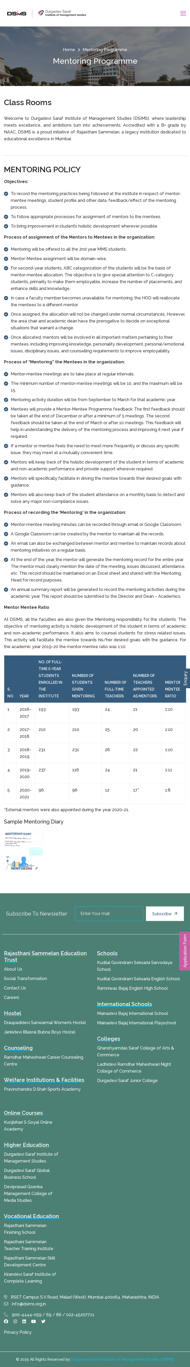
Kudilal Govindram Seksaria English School (138, 978)
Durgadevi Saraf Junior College (127, 1080)
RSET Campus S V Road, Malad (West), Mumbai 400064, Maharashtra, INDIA (81, 1297)
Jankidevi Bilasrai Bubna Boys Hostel (39, 1032)
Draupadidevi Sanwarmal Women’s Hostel (45, 1022)
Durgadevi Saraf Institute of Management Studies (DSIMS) (122, 1359)
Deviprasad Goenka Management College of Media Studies (28, 1193)
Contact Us (15, 988)
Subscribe (165, 914)
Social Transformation (25, 978)
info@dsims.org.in (25, 1303)
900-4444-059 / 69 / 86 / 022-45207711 (49, 1314)
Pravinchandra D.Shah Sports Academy (42, 1089)
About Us (13, 969)
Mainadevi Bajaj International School (132, 1013)
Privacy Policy (17, 1332)
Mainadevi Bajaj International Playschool (136, 1022)
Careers (11, 997)
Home (69, 49)
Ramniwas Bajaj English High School (132, 988)
